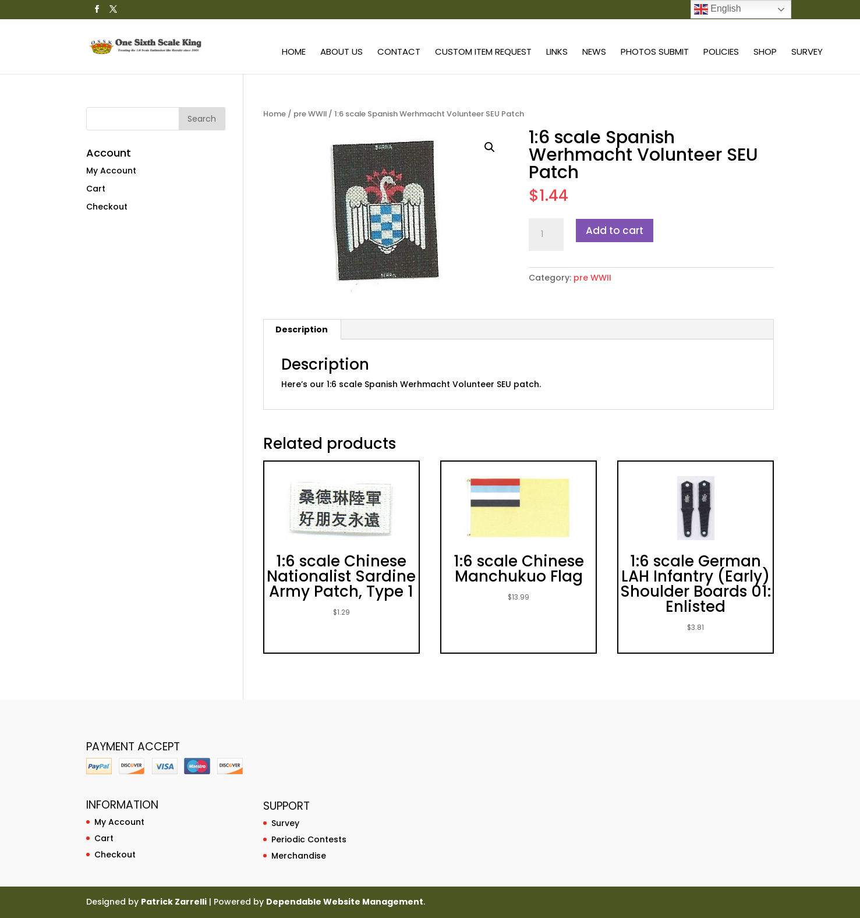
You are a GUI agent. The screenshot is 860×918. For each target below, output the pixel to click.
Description (301, 329)
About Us (341, 53)
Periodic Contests (308, 839)
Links (557, 53)
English (717, 9)
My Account (111, 170)
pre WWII (310, 113)
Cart (95, 188)
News (594, 53)
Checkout (107, 206)
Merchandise (298, 856)
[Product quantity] (546, 234)
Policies (721, 53)
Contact (398, 53)
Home (294, 53)
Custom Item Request (483, 53)
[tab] (302, 329)
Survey (807, 53)
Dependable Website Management (344, 902)
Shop (765, 53)
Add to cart (614, 231)
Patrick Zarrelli (174, 902)
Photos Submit (655, 53)
